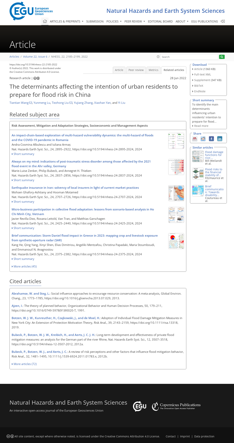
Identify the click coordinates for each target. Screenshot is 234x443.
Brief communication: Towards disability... (214, 190)
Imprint (185, 436)
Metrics (153, 70)
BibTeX (198, 85)
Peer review (136, 70)
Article (119, 70)
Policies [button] (112, 21)
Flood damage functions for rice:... (214, 155)
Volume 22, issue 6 (35, 56)
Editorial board (160, 21)
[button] (158, 56)
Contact (171, 436)
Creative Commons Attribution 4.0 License (132, 436)
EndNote (200, 91)
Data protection (204, 436)
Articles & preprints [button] (65, 21)
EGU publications (204, 21)
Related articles (174, 70)
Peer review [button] (133, 21)
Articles (14, 56)
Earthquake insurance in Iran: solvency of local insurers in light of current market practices (75, 187)
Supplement (202, 80)
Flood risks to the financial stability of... (213, 172)
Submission (95, 21)
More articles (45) (25, 266)
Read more (201, 126)
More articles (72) (25, 364)
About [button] (181, 21)
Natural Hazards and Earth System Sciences (165, 10)
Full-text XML (202, 74)
